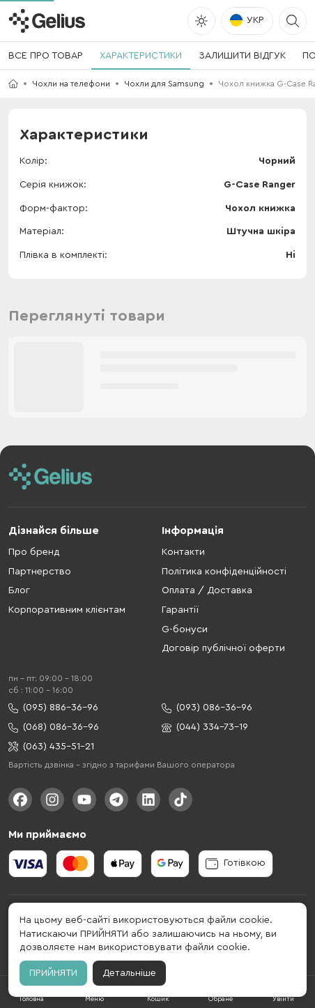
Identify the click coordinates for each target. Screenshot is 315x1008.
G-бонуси (185, 629)
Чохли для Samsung (164, 83)
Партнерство (39, 571)
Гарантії (180, 610)
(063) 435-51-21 (51, 747)
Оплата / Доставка (207, 590)
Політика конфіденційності (224, 571)
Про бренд (34, 552)
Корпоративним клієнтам (66, 610)
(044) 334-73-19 (205, 727)
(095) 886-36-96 (53, 708)
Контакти (183, 552)
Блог (19, 590)
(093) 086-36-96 (207, 708)
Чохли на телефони (71, 83)
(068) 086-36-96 (53, 727)
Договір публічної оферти (223, 648)
